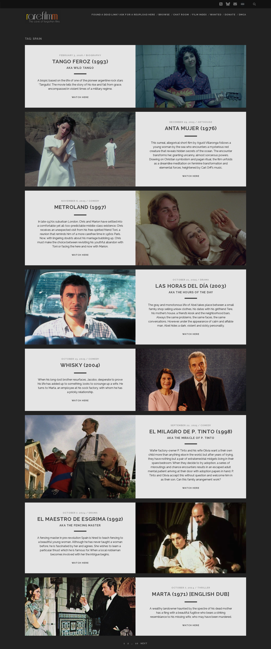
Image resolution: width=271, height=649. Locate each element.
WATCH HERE (80, 97)
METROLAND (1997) (80, 207)
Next (144, 643)
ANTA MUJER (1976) (191, 128)
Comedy (94, 201)
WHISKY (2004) (80, 365)
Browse (164, 14)
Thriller (203, 587)
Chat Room (181, 14)
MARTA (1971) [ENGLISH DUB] (191, 594)
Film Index (199, 14)
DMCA (242, 14)
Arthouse (205, 122)
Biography (93, 55)
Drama (204, 279)
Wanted (215, 14)
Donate (230, 14)
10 (136, 643)
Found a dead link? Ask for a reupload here (123, 14)
